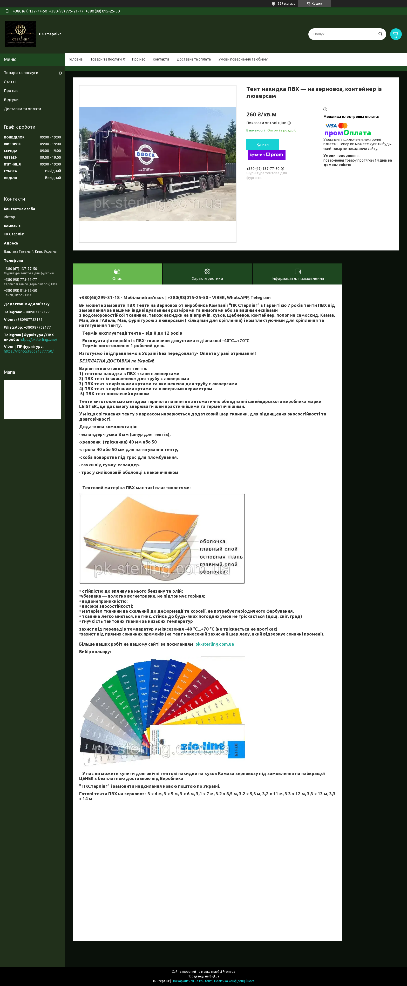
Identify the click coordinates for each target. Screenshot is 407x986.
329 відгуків (286, 3)
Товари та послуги (106, 59)
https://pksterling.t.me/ (38, 340)
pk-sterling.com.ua (214, 643)
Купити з (266, 155)
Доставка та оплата (194, 59)
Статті (10, 82)
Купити (263, 144)
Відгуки (11, 99)
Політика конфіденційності (234, 981)
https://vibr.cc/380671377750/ (28, 351)
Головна (76, 59)
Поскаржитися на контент (192, 981)
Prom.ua (229, 971)
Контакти (161, 59)
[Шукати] (380, 34)
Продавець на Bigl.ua (203, 976)
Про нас (138, 59)
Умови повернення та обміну (243, 59)
